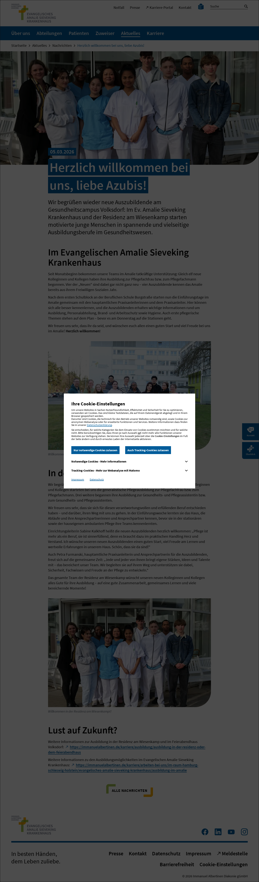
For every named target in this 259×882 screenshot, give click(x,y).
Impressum (77, 479)
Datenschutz (97, 479)
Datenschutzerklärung (99, 425)
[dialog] (129, 441)
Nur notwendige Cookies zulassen (95, 450)
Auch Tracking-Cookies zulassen (148, 450)
